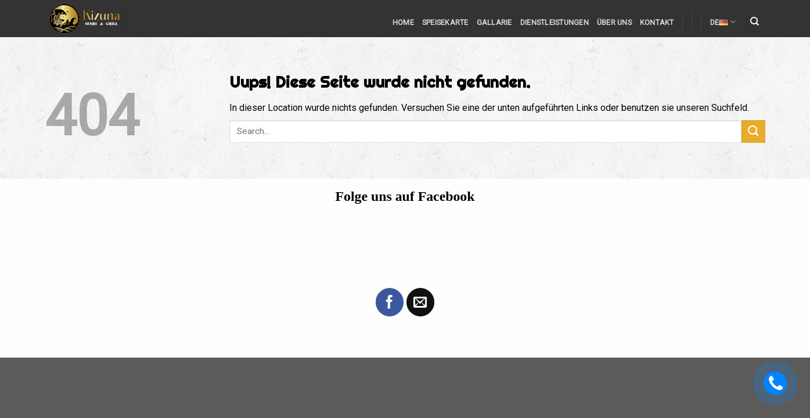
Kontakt (657, 22)
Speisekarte (445, 22)
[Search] (754, 22)
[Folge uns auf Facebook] (390, 302)
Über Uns (614, 22)
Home (403, 22)
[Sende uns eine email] (420, 302)
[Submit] (753, 131)
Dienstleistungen (554, 22)
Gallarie (494, 22)
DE (723, 21)
